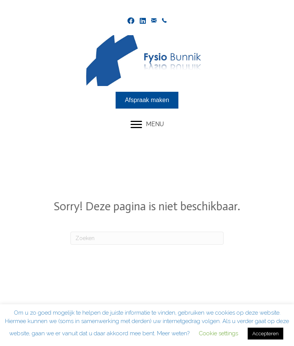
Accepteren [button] (265, 333)
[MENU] (147, 124)
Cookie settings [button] (218, 333)
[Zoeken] (147, 238)
